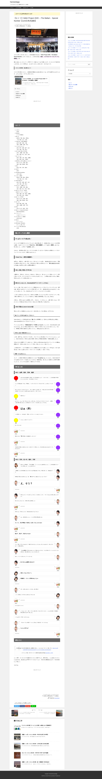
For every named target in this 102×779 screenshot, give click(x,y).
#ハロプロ (38, 649)
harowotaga (56, 698)
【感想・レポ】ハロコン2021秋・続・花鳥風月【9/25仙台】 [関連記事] (35, 762)
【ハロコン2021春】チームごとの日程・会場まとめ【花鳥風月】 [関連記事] (36, 725)
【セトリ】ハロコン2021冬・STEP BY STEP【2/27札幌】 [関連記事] (35, 752)
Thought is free (57, 775)
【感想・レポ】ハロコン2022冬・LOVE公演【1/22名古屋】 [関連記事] (35, 743)
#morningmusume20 (31, 649)
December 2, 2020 (49, 652)
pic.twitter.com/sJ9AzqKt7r (45, 649)
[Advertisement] (37, 111)
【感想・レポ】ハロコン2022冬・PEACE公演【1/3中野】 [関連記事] (34, 734)
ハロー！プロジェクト (20, 25)
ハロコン (29, 25)
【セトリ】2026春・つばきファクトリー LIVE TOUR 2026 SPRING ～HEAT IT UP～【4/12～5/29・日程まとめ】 (79, 57)
